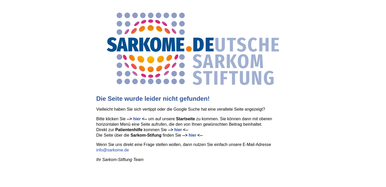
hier (137, 119)
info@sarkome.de (112, 150)
